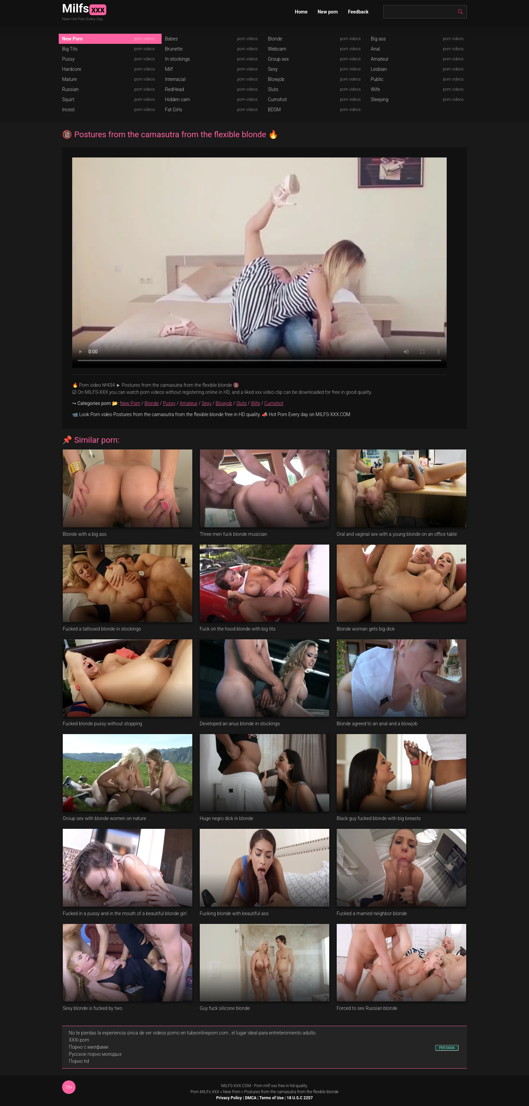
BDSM (274, 109)
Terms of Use (271, 1098)
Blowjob (276, 79)
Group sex (278, 59)
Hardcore (71, 69)
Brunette (174, 49)
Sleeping (379, 99)
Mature (69, 79)
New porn (327, 11)
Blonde (275, 38)
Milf (169, 69)
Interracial (175, 79)
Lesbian (379, 69)
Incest (68, 109)
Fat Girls (173, 109)
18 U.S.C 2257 (300, 1098)
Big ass (378, 38)
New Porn (72, 38)
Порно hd (79, 1061)
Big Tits (70, 49)
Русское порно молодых (95, 1054)
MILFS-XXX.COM (236, 1085)
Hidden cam (177, 99)
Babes (171, 38)
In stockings (177, 59)
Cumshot (277, 99)
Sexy (273, 69)
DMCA (250, 1098)
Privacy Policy (229, 1098)
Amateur (380, 59)
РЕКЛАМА (447, 1048)
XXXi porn (79, 1040)
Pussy (68, 59)
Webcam (277, 49)
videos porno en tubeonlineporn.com (190, 1033)
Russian (70, 89)
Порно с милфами (88, 1047)
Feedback (358, 11)
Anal (375, 49)
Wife (375, 89)
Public (377, 79)
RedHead (174, 89)
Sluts (273, 89)
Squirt (68, 99)
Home (301, 11)
